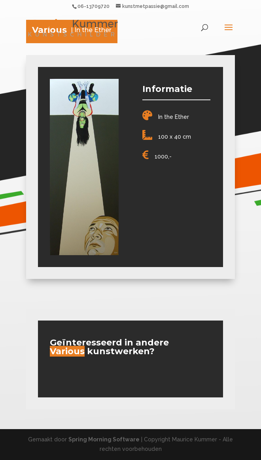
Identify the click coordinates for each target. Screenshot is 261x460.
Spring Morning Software (104, 439)
